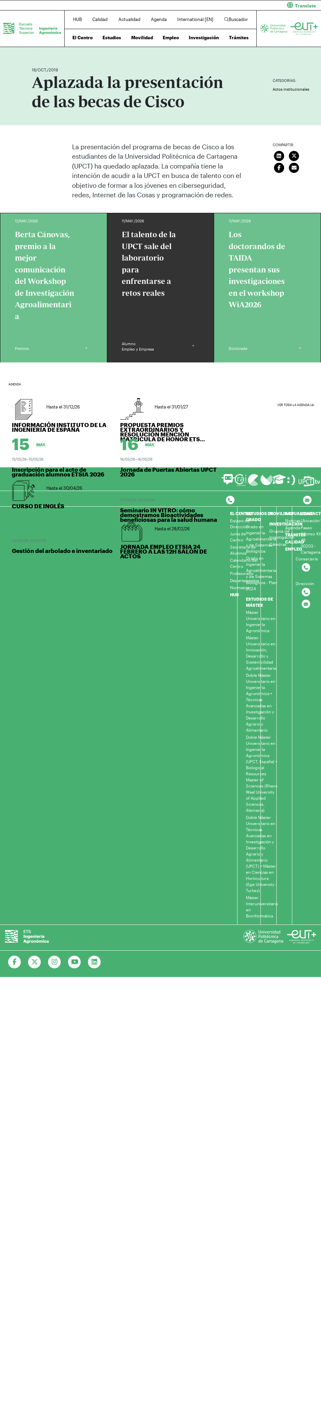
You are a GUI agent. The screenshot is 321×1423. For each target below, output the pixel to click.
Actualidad (129, 19)
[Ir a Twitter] (34, 962)
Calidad (100, 19)
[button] (243, 5)
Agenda (159, 19)
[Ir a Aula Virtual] (279, 482)
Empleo (171, 37)
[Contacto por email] (307, 500)
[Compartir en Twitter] (294, 155)
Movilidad (142, 37)
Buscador (236, 19)
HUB (77, 19)
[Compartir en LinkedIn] (279, 155)
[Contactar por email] (306, 604)
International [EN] (195, 19)
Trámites (239, 37)
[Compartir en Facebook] (279, 167)
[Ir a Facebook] (14, 962)
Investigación (204, 37)
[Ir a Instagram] (54, 962)
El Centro (82, 37)
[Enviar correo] (294, 167)
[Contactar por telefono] (230, 500)
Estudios (111, 37)
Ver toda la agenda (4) (295, 405)
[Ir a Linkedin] (94, 962)
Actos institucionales (291, 89)
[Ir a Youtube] (74, 962)
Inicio (37, 50)
